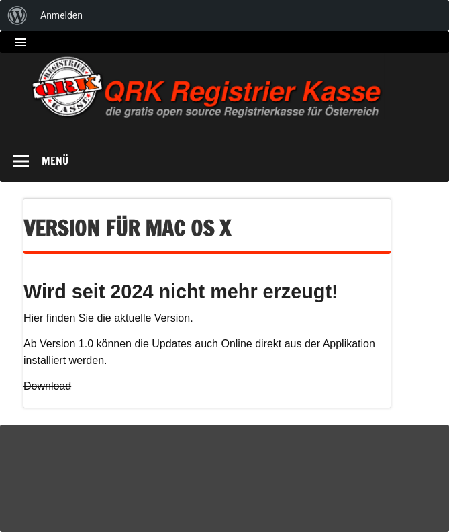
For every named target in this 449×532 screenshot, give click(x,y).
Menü (55, 160)
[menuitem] (17, 15)
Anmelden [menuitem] (61, 15)
